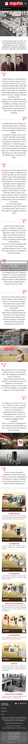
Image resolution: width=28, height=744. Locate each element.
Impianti (3, 708)
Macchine (4, 711)
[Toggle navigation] (25, 4)
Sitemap (24, 728)
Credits (18, 728)
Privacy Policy (9, 726)
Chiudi (19, 742)
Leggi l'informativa (12, 742)
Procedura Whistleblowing (8, 728)
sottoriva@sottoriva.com (9, 720)
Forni (2, 714)
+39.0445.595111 (19, 719)
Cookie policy (17, 726)
